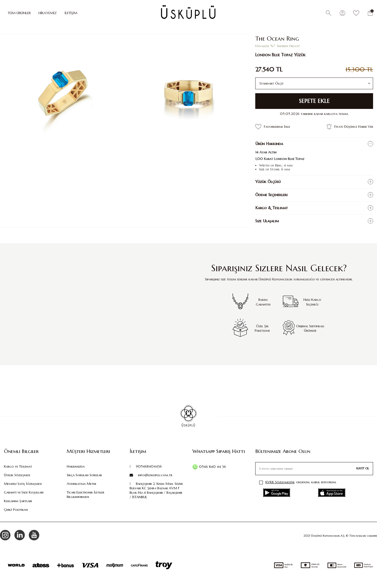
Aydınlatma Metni (81, 483)
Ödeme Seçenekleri (271, 194)
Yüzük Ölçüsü (268, 181)
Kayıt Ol (362, 468)
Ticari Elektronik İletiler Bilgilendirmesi (85, 494)
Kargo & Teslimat (271, 207)
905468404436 (146, 466)
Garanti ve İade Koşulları (23, 492)
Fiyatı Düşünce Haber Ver (350, 126)
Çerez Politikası (16, 509)
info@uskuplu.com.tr (151, 475)
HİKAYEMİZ (47, 13)
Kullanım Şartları (18, 501)
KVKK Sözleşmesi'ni (279, 482)
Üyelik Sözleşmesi (17, 475)
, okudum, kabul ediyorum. (298, 482)
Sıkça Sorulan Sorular (84, 475)
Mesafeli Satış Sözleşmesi (23, 483)
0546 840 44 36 (212, 466)
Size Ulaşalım (267, 220)
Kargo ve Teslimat (18, 466)
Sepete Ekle (314, 101)
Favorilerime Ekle (272, 126)
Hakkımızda (76, 466)
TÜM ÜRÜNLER (19, 13)
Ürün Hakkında (269, 143)
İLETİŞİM (71, 13)
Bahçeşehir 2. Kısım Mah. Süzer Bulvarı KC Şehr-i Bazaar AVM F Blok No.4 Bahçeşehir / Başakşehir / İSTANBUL (156, 490)
